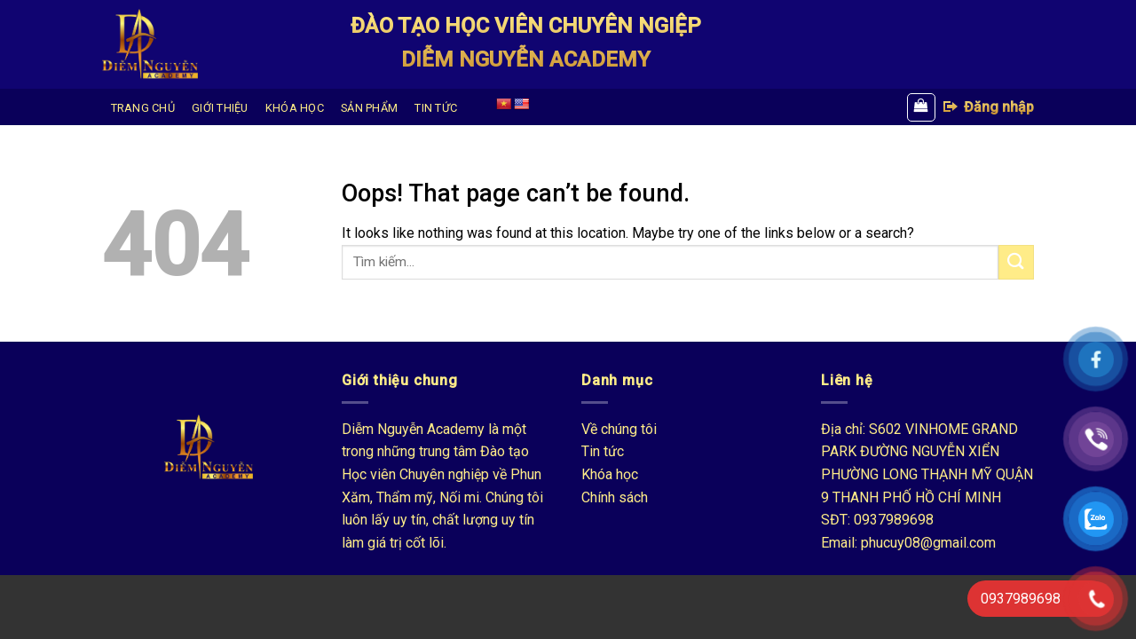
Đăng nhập (988, 106)
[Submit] (1016, 262)
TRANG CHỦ (143, 107)
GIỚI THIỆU (220, 107)
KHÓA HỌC (294, 107)
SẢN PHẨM (369, 107)
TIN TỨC (435, 107)
